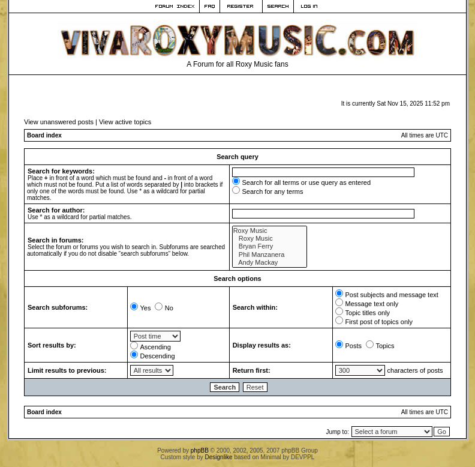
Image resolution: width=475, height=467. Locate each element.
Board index (44, 135)
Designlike (219, 457)
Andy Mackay (269, 263)
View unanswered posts (59, 121)
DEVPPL (302, 457)
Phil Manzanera (269, 255)
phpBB (200, 450)
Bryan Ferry (269, 246)
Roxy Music (269, 231)
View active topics (125, 121)
